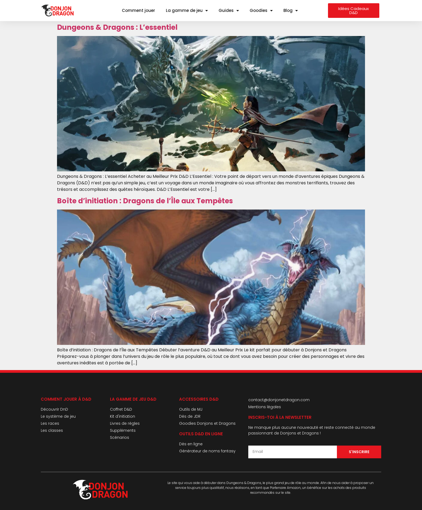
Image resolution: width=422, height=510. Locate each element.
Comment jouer (138, 10)
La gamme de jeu (187, 10)
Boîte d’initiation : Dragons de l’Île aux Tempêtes (145, 201)
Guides (229, 10)
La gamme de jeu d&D (133, 399)
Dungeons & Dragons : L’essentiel (117, 27)
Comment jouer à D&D (66, 399)
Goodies (261, 10)
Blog (290, 10)
